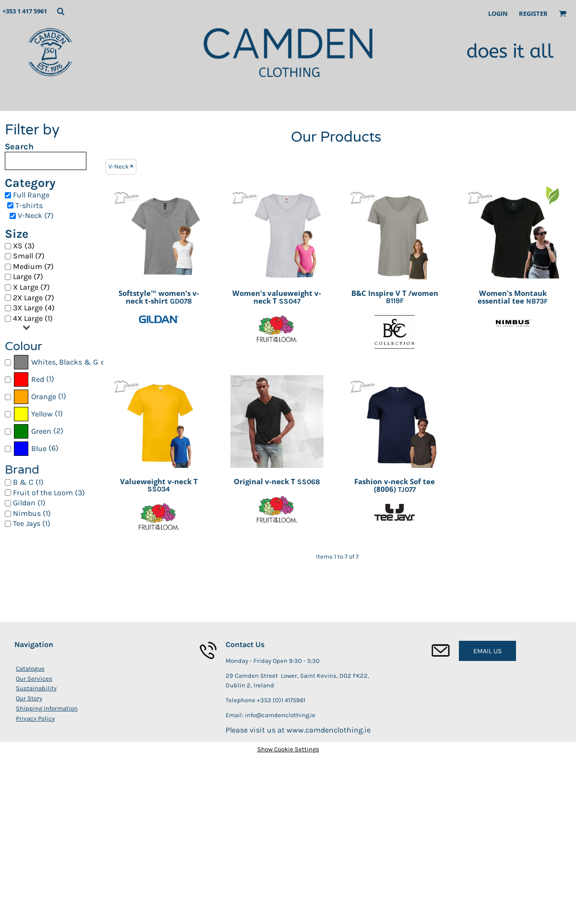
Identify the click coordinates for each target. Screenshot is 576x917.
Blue (39, 448)
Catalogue (30, 668)
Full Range (31, 194)
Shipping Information (47, 708)
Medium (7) (33, 266)
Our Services (34, 678)
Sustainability (36, 688)
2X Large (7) (33, 297)
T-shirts (29, 205)
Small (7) (29, 255)
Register (533, 13)
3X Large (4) (34, 307)
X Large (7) (31, 287)
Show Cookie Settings (288, 749)
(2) (38, 431)
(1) (33, 379)
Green (41, 431)
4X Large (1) (33, 318)
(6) (36, 448)
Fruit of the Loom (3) (49, 492)
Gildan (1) (29, 502)
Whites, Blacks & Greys (71, 362)
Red (37, 379)
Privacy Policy (35, 718)
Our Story (29, 698)
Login (498, 13)
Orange (43, 396)
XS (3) (24, 245)
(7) (58, 362)
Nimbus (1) (32, 513)
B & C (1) (28, 482)
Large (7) (28, 276)
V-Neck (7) (36, 215)
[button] (60, 11)
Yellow (42, 413)
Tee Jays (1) (31, 523)
